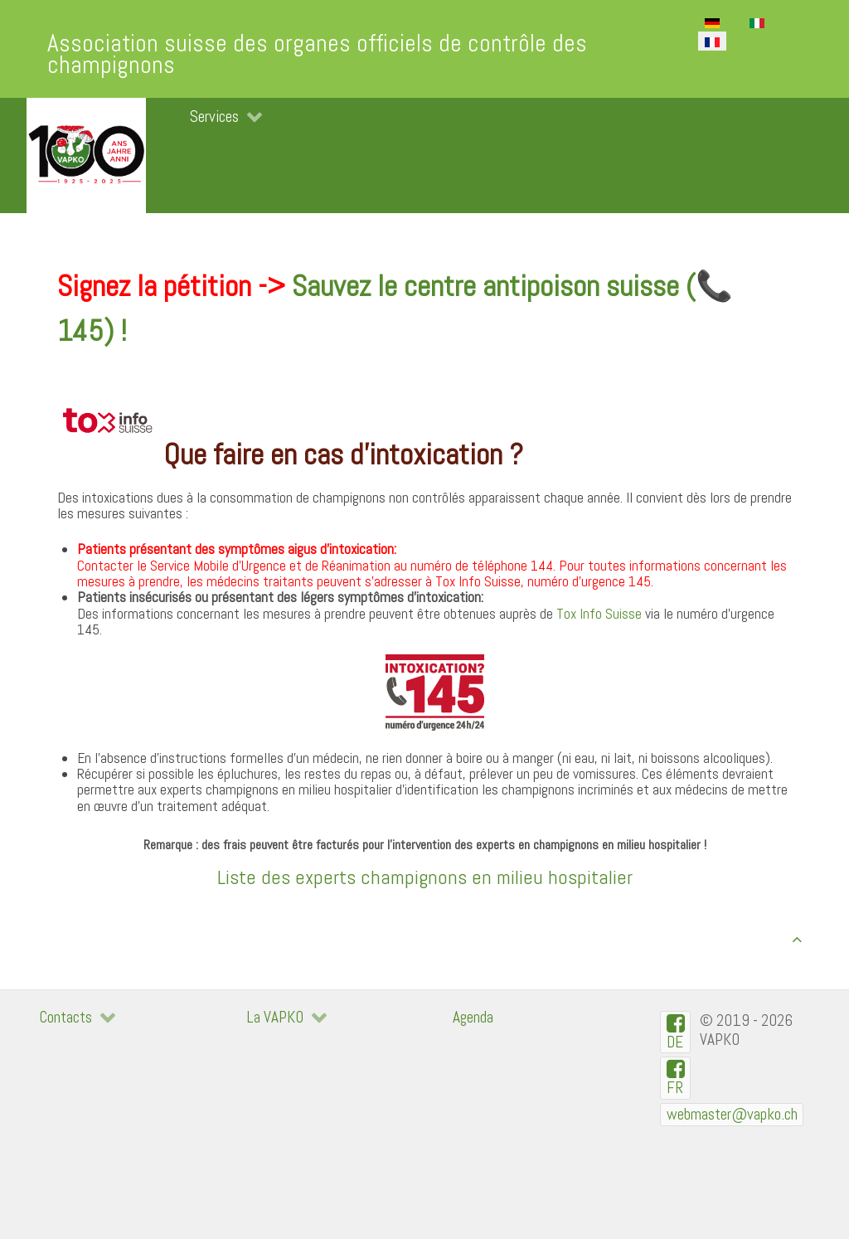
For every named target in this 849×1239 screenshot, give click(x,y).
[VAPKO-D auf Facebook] (675, 1032)
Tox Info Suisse (599, 614)
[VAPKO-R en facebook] (675, 1078)
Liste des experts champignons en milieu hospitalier (425, 877)
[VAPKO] (86, 155)
